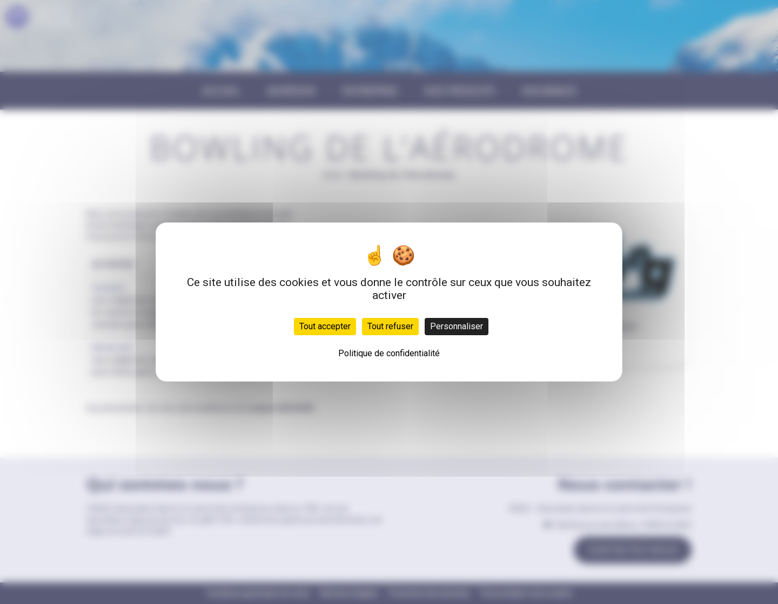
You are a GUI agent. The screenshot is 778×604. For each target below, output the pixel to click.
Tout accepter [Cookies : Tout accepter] (325, 326)
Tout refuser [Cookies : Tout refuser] (390, 326)
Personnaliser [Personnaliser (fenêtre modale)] (456, 326)
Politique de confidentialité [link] (389, 353)
